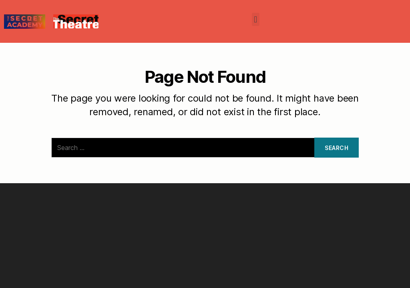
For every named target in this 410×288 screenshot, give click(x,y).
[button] (255, 19)
